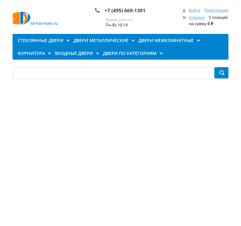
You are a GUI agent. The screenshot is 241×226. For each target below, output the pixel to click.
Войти (194, 10)
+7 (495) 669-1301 (125, 10)
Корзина (197, 17)
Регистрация (216, 10)
